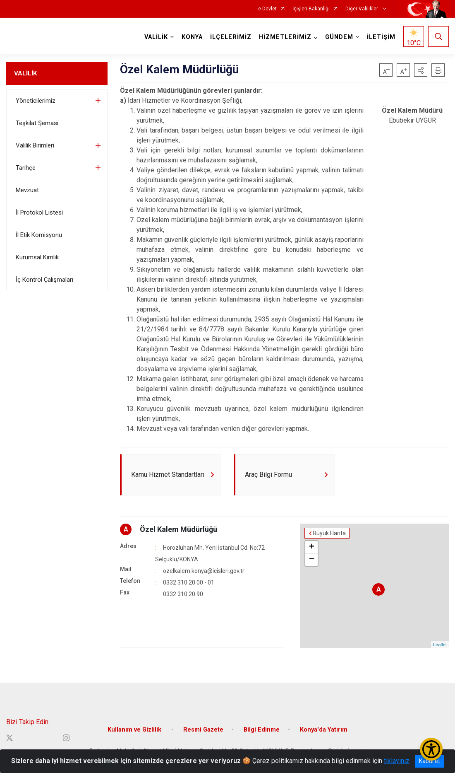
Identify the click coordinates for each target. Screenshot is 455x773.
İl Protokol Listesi (39, 212)
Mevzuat (27, 190)
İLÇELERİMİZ (230, 37)
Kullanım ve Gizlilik (135, 729)
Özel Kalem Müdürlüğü (178, 529)
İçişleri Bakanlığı (311, 9)
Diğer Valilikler (362, 9)
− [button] (311, 559)
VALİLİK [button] (156, 37)
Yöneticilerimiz (35, 100)
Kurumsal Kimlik (37, 257)
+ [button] (311, 547)
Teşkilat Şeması (37, 123)
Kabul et (429, 761)
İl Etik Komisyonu (39, 235)
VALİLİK (25, 73)
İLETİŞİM (381, 37)
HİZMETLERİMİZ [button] (285, 37)
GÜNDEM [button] (339, 37)
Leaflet (440, 644)
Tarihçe (26, 168)
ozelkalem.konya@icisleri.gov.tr (203, 571)
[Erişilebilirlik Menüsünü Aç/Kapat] (431, 749)
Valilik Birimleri (35, 145)
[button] (420, 70)
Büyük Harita (329, 533)
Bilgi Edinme (262, 729)
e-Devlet (267, 9)
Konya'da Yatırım (323, 729)
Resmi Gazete (203, 729)
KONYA (192, 37)
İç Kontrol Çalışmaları (44, 279)
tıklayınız (397, 761)
